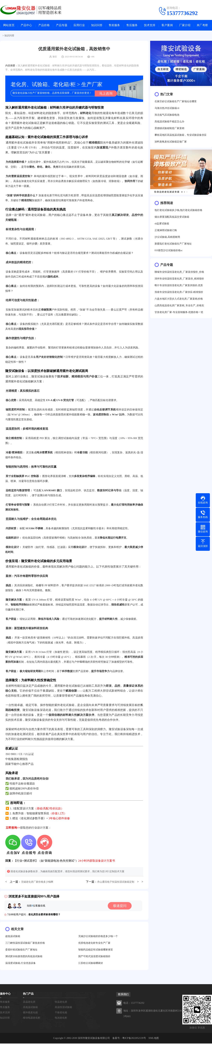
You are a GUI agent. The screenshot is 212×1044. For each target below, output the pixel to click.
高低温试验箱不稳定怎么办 (169, 122)
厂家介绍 (184, 25)
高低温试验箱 (30, 1007)
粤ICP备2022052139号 (134, 1038)
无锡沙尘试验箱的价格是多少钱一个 (98, 936)
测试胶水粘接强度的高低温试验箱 (23, 957)
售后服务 (132, 25)
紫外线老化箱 (30, 1013)
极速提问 (121, 906)
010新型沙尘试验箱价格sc (169, 251)
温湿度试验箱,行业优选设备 (20, 963)
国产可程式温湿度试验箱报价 (94, 957)
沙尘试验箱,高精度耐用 (167, 238)
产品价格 (44, 25)
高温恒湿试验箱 (63, 1007)
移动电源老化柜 (31, 1018)
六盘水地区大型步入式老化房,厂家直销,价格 (179, 299)
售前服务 (114, 25)
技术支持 (149, 25)
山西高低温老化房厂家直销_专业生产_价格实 (179, 306)
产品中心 (26, 25)
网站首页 (8, 25)
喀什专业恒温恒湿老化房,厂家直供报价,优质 (179, 286)
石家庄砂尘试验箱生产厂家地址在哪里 (176, 102)
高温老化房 (29, 1002)
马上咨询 (105, 94)
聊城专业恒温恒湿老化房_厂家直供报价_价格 (179, 273)
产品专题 (61, 25)
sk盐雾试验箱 (162, 224)
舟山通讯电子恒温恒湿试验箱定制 (115, 882)
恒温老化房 (61, 1002)
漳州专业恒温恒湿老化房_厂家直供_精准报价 (179, 279)
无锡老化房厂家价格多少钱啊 (37, 882)
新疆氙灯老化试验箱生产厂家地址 (173, 244)
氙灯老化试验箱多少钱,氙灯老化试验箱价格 (178, 211)
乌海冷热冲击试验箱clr (167, 109)
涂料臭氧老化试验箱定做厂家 (171, 142)
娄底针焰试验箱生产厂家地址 (21, 950)
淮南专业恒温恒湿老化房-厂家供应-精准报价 (179, 293)
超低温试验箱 (12, 936)
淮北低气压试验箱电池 (167, 115)
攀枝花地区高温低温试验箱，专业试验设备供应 (181, 136)
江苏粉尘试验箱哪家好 (90, 963)
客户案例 (167, 25)
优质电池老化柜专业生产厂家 (94, 943)
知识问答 (96, 25)
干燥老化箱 (61, 1013)
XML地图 (153, 1038)
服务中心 (5, 994)
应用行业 (79, 25)
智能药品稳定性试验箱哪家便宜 (95, 950)
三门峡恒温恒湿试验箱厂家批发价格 (25, 943)
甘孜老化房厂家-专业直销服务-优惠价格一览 (179, 313)
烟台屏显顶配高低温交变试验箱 (172, 217)
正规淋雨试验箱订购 (166, 231)
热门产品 (28, 994)
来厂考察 (202, 25)
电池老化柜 (61, 1018)
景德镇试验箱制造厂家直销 (169, 129)
